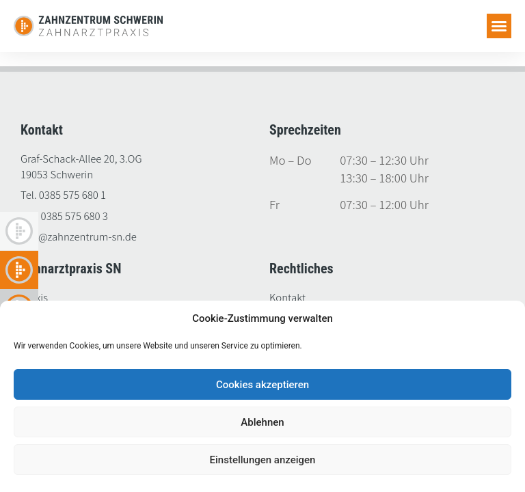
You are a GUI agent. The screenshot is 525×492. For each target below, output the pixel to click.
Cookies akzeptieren (262, 385)
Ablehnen (262, 422)
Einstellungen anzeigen (263, 460)
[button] (499, 26)
